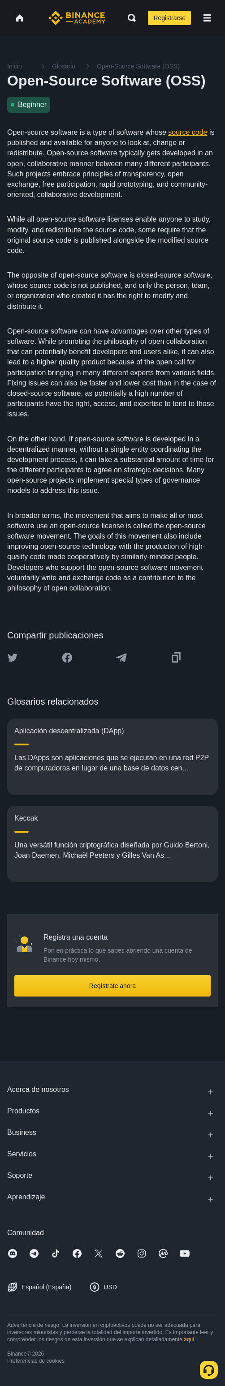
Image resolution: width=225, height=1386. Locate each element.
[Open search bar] (129, 18)
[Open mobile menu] (207, 18)
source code (187, 132)
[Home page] (76, 18)
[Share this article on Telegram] (121, 657)
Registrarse (169, 17)
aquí (189, 1339)
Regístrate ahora (112, 985)
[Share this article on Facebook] (67, 657)
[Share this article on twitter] (12, 657)
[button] (207, 18)
